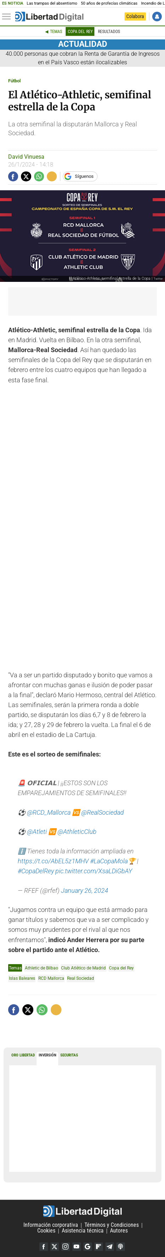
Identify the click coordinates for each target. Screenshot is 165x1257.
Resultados (109, 31)
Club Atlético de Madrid (83, 968)
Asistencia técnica (83, 1231)
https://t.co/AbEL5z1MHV (53, 861)
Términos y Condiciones (111, 1225)
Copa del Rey (80, 31)
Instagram (65, 1246)
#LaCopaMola (109, 861)
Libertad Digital (82, 1211)
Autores (119, 1231)
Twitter (54, 1246)
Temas (56, 31)
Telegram (109, 1246)
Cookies (46, 1231)
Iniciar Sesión (157, 16)
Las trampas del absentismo (52, 3)
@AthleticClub (77, 831)
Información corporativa (50, 1225)
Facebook (43, 1246)
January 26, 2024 (84, 890)
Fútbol (14, 80)
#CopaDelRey (36, 871)
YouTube (76, 1246)
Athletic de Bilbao (41, 968)
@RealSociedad (102, 812)
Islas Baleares (22, 978)
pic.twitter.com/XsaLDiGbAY (93, 871)
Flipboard (98, 1246)
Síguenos (84, 176)
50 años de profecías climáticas (109, 3)
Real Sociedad (80, 978)
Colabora (135, 16)
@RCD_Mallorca (49, 812)
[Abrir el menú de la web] (8, 16)
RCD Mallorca (51, 978)
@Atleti (37, 831)
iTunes (120, 1246)
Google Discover (87, 1246)
